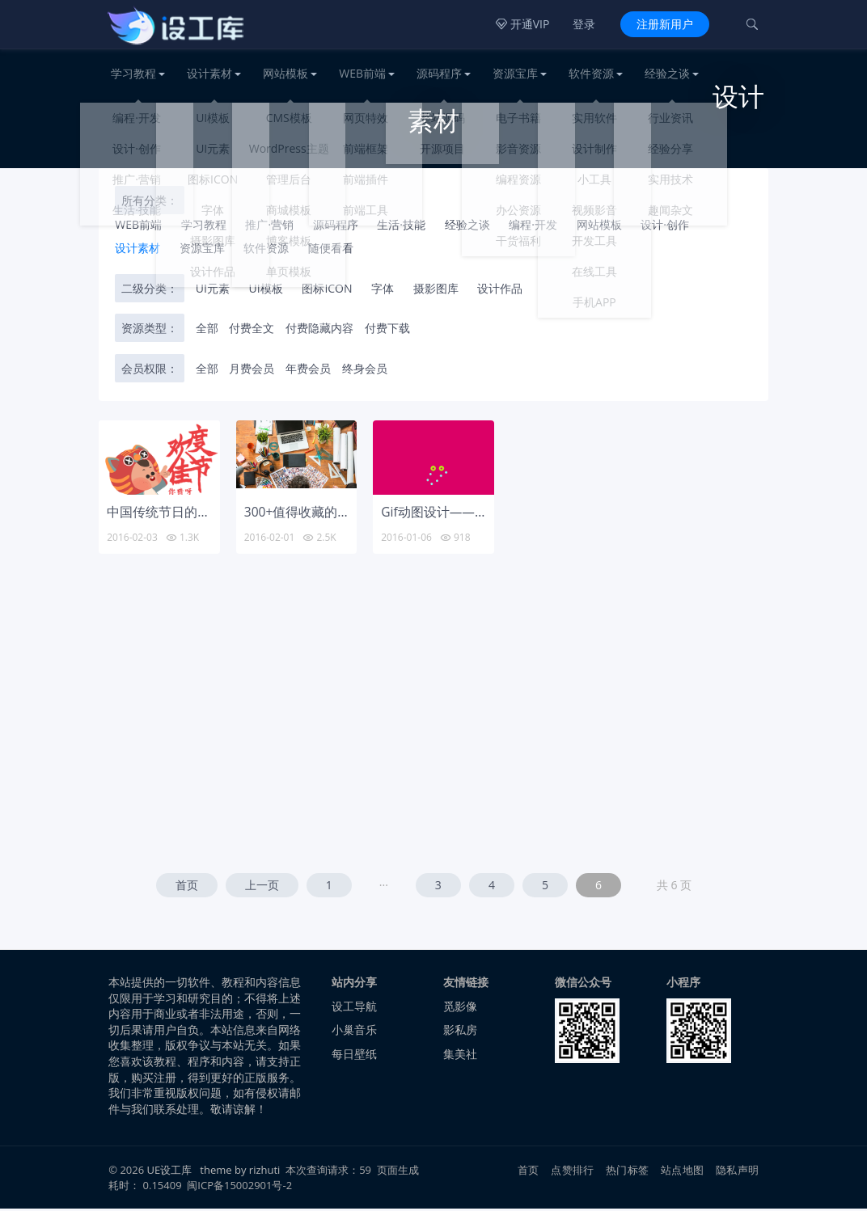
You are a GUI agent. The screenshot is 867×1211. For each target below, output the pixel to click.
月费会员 (251, 370)
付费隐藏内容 (319, 330)
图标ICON (327, 290)
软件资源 (591, 73)
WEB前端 (362, 73)
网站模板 (285, 73)
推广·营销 (269, 226)
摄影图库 (436, 290)
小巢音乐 (354, 1032)
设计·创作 (665, 226)
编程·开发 (533, 226)
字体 (382, 290)
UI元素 (213, 290)
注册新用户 (665, 24)
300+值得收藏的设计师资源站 (330, 514)
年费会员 (308, 370)
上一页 (262, 887)
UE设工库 (169, 1172)
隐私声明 (737, 1172)
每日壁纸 (354, 1056)
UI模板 (266, 290)
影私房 (460, 1032)
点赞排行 (572, 1172)
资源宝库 (515, 73)
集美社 (460, 1056)
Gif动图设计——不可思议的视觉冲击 (486, 514)
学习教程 (133, 73)
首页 (187, 887)
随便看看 (330, 250)
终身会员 (364, 370)
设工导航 (354, 1008)
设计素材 (209, 73)
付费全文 (251, 330)
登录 (584, 24)
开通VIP (522, 24)
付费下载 (387, 330)
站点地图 (682, 1172)
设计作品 (499, 290)
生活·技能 (401, 226)
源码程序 (439, 73)
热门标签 (627, 1172)
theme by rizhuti (241, 1172)
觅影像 (460, 1008)
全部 (207, 330)
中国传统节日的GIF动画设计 (188, 514)
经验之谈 (667, 73)
